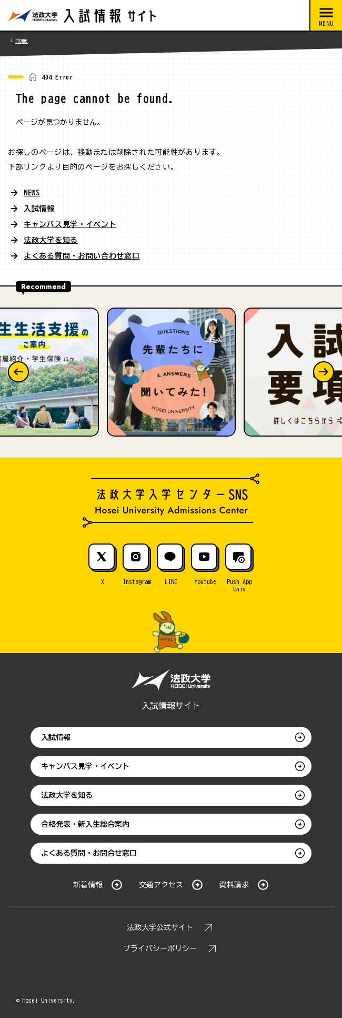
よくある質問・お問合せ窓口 (89, 853)
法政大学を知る (51, 240)
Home (21, 40)
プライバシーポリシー (160, 948)
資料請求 (234, 884)
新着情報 (88, 884)
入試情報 (39, 208)
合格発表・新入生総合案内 (85, 824)
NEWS (32, 192)
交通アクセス (161, 884)
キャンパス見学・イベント (70, 224)
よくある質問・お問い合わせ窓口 (82, 256)
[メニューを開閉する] (325, 16)
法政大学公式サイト (160, 927)
